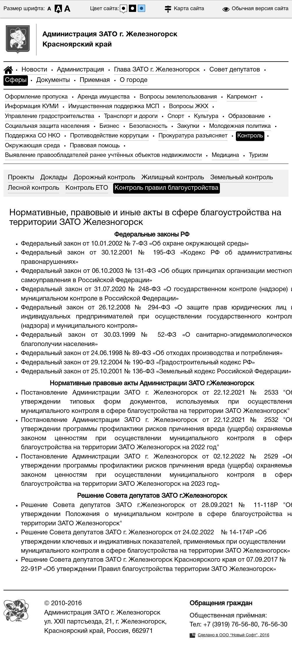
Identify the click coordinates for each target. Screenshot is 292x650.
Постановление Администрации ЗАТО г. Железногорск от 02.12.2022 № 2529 (149, 457)
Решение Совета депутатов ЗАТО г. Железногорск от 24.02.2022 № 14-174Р (137, 533)
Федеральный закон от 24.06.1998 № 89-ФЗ (86, 353)
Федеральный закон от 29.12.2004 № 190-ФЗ (87, 363)
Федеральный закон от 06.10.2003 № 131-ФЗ (88, 271)
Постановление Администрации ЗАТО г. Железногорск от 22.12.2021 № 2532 (149, 420)
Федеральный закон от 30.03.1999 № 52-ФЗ (98, 335)
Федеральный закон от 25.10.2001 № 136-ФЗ (87, 372)
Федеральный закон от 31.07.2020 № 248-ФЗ (91, 289)
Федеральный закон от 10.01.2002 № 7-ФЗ (84, 244)
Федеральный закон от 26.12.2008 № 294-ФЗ (95, 308)
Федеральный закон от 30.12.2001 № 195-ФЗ (100, 253)
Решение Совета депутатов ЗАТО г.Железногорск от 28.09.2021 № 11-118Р (149, 505)
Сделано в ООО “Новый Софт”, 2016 (233, 635)
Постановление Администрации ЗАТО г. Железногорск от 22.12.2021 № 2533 (149, 393)
